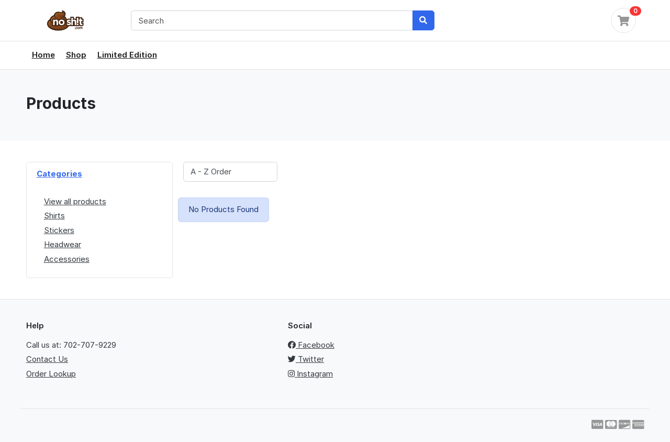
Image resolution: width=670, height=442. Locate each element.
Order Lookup (51, 374)
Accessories (67, 259)
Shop (76, 55)
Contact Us (47, 359)
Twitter (306, 359)
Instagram (310, 374)
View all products (75, 201)
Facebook (311, 345)
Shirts (54, 215)
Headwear (62, 244)
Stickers (59, 230)
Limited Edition (127, 55)
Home (43, 55)
